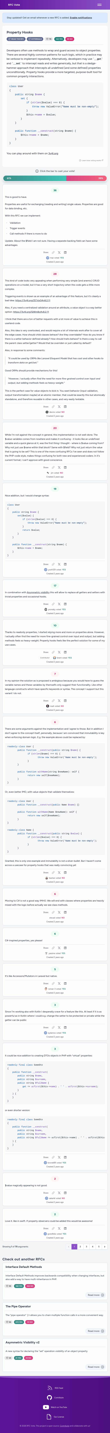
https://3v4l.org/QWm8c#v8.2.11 (31, 311)
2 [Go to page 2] (80, 1246)
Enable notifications (81, 17)
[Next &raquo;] (105, 1247)
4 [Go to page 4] (92, 1246)
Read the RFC (16, 39)
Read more (96, 1295)
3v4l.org (53, 153)
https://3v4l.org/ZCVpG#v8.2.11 (32, 300)
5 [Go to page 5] (98, 1246)
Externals (35, 39)
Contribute (64, 1426)
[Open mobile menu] (99, 4)
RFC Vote (14, 4)
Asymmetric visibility (38, 592)
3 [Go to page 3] (86, 1246)
